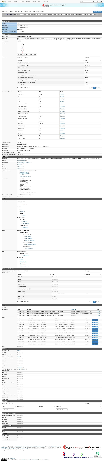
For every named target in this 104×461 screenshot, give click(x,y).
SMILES (30, 54)
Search (16, 1)
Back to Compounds (97, 11)
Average (41, 406)
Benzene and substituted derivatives (28, 170)
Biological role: (20, 257)
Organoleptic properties (88, 14)
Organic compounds (22, 160)
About (39, 1)
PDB (27, 54)
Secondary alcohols (24, 172)
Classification (33, 14)
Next (99, 87)
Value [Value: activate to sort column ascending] (53, 274)
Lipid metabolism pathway (30, 244)
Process (4, 230)
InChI (35, 54)
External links (60, 14)
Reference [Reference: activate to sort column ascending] (88, 274)
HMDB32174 (20, 367)
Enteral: (21, 203)
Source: (19, 207)
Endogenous (22, 211)
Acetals (22, 174)
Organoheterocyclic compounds (24, 162)
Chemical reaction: (26, 246)
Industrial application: (21, 251)
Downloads (22, 1)
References (96, 14)
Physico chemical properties (47, 14)
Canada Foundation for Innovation (38, 446)
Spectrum (98, 311)
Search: (93, 57)
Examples (34, 1)
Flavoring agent (26, 255)
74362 (19, 356)
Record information (17, 14)
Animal (24, 215)
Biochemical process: (27, 234)
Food (21, 209)
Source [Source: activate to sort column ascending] (86, 60)
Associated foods (67, 14)
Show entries (22, 57)
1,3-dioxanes (20, 166)
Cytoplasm (25, 221)
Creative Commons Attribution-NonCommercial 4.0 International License (34, 459)
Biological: (22, 213)
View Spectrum (95, 320)
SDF (24, 54)
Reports (28, 1)
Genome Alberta (12, 448)
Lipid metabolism (28, 238)
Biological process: (24, 232)
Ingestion (24, 204)
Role (3, 251)
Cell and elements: (24, 225)
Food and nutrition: (24, 253)
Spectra (54, 14)
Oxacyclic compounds (25, 173)
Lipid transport (28, 236)
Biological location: (21, 217)
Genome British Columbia (23, 448)
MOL (21, 54)
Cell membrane (26, 223)
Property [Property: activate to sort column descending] (20, 274)
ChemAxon (62, 99)
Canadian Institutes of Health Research (23, 446)
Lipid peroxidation (29, 248)
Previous (91, 87)
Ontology (39, 14)
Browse (10, 1)
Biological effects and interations (76, 14)
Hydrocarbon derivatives (25, 176)
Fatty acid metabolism (29, 240)
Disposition (4, 201)
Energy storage (23, 261)
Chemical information (26, 14)
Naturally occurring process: (23, 230)
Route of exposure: (21, 201)
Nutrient (21, 259)
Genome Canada (5, 448)
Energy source (23, 263)
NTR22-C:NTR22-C (22, 369)
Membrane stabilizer (24, 265)
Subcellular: (22, 219)
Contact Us (45, 1)
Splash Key (73, 309)
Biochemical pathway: (27, 242)
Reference (58, 406)
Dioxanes (19, 164)
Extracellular (25, 227)
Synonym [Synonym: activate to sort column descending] (20, 60)
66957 (19, 350)
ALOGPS (62, 94)
